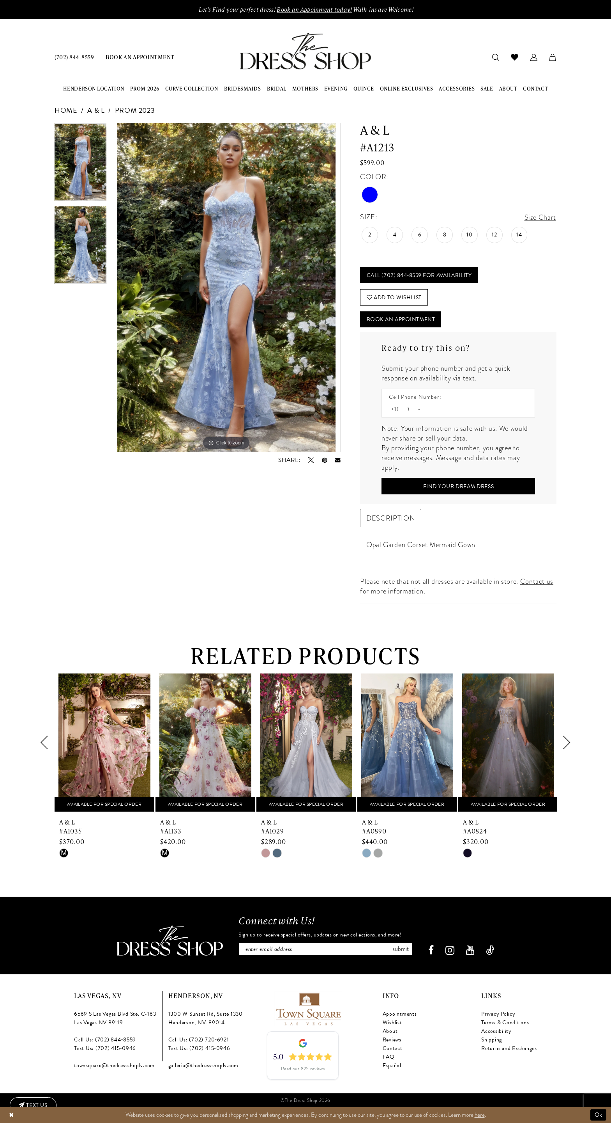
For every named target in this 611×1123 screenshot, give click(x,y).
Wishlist (392, 1022)
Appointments (400, 1013)
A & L (95, 110)
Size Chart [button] (540, 217)
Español (392, 1065)
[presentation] (104, 742)
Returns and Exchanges (509, 1048)
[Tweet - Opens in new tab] (311, 460)
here (480, 1115)
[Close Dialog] (11, 1115)
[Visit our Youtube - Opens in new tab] (470, 950)
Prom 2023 (135, 110)
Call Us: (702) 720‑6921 (198, 1039)
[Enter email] (325, 948)
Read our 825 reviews (303, 1068)
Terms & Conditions (505, 1022)
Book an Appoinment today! (314, 9)
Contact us (536, 581)
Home (66, 110)
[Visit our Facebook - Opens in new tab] (431, 950)
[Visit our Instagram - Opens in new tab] (449, 950)
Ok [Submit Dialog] (598, 1115)
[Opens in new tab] (308, 1007)
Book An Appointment (401, 319)
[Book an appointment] (140, 56)
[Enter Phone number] (454, 409)
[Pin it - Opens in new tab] (324, 460)
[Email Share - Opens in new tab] (338, 460)
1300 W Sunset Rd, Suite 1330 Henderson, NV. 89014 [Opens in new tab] (205, 1017)
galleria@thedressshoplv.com (203, 1065)
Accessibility (496, 1031)
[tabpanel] (80, 164)
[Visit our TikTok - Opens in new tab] (490, 950)
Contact (393, 1048)
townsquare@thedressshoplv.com (114, 1065)
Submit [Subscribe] (400, 948)
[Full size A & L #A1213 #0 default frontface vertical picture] (226, 287)
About (390, 1031)
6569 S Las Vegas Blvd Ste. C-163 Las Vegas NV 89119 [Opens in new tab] (115, 1017)
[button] (534, 57)
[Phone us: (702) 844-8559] (74, 56)
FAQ (389, 1056)
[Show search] (495, 57)
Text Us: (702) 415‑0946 (105, 1048)
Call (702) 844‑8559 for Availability (419, 275)
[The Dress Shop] (170, 940)
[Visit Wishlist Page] (514, 57)
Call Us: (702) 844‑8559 (105, 1039)
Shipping (491, 1039)
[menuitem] (74, 56)
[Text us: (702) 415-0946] (33, 1105)
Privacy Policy (498, 1013)
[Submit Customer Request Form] (458, 486)
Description (390, 518)
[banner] (305, 51)
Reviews (392, 1039)
